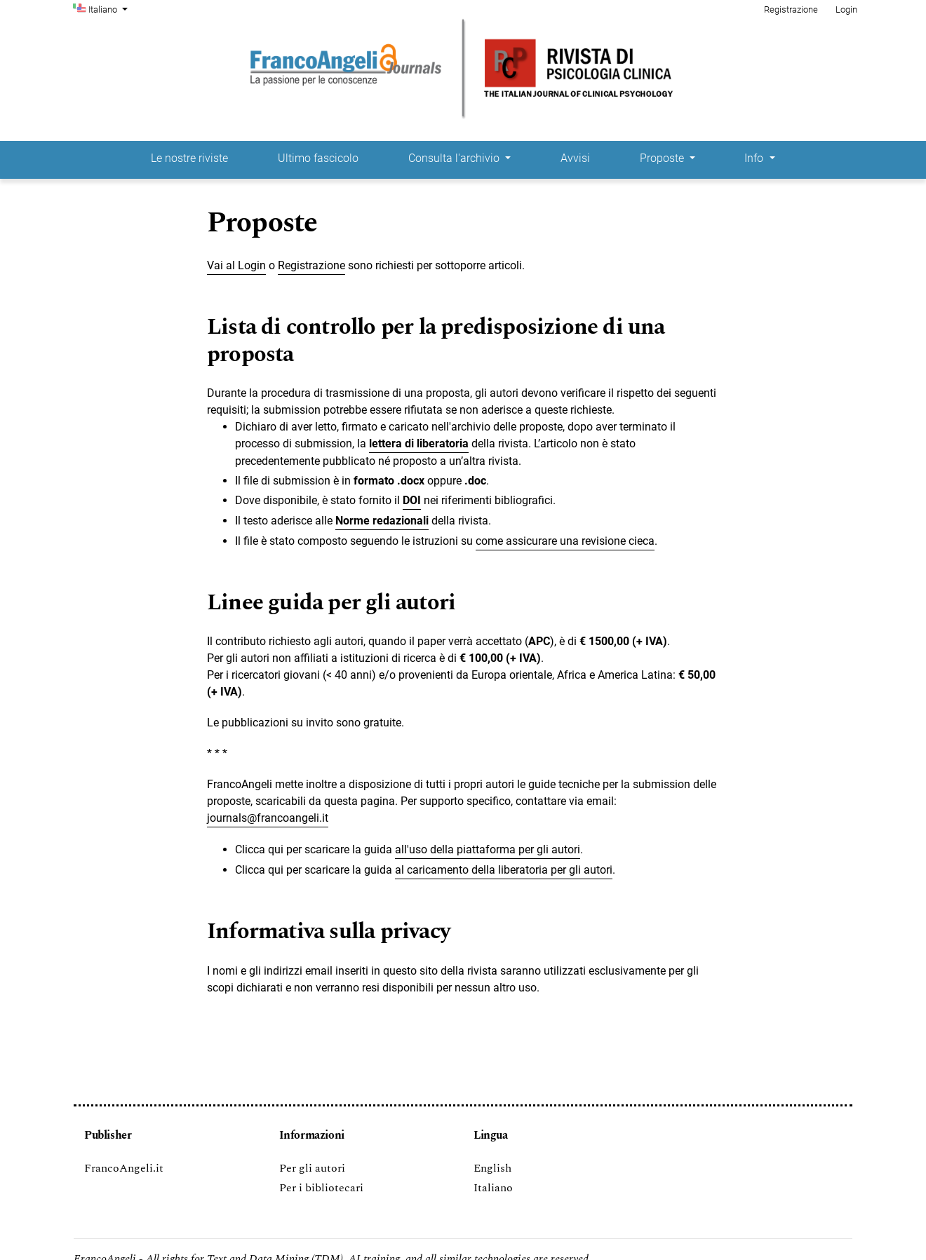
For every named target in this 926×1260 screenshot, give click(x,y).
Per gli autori (312, 1168)
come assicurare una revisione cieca (565, 541)
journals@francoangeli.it (267, 818)
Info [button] (755, 158)
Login (846, 9)
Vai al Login (236, 265)
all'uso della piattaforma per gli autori (487, 849)
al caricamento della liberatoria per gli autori (503, 869)
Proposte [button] (663, 158)
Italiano (109, 8)
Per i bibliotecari (321, 1187)
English (492, 1168)
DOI (412, 500)
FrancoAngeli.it (123, 1168)
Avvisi (575, 158)
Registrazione (791, 9)
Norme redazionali (382, 520)
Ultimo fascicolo (318, 158)
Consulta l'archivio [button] (455, 158)
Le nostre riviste (189, 158)
